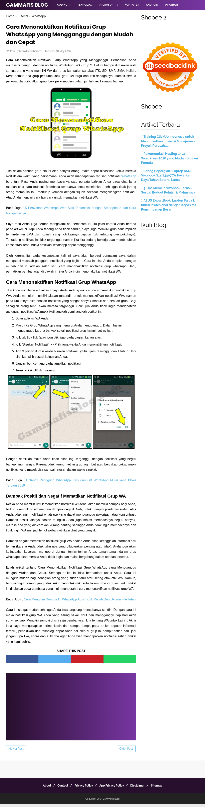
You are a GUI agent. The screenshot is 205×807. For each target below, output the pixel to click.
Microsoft (107, 4)
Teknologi (85, 4)
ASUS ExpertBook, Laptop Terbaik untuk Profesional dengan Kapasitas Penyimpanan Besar (168, 205)
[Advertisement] (71, 707)
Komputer (132, 4)
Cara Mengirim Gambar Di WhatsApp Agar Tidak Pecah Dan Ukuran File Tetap (80, 602)
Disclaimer (141, 788)
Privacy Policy (82, 788)
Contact (59, 788)
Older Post (126, 751)
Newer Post (16, 751)
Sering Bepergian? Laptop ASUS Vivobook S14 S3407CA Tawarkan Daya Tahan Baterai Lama (166, 175)
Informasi (172, 4)
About (41, 788)
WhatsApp (128, 178)
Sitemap (162, 788)
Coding (62, 4)
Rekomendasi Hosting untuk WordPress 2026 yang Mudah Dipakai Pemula (169, 158)
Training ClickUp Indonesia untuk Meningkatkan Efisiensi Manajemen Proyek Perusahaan (168, 141)
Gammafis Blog (27, 4)
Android (152, 4)
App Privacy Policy (112, 788)
